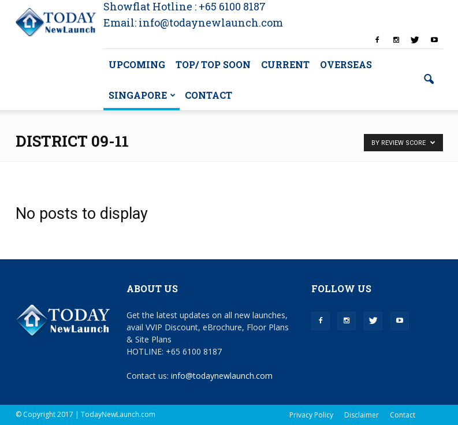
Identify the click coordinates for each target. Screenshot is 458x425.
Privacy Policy (311, 415)
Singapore (142, 95)
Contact (208, 95)
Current (285, 64)
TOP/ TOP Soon (213, 64)
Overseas (346, 64)
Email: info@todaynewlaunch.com (193, 22)
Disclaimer (361, 415)
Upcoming (137, 64)
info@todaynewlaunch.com (222, 375)
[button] (429, 80)
